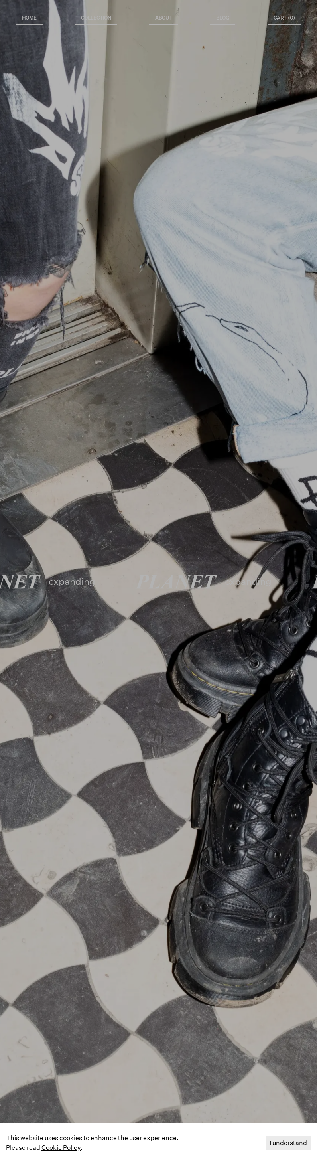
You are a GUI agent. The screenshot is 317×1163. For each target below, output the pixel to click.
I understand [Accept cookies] (288, 1143)
